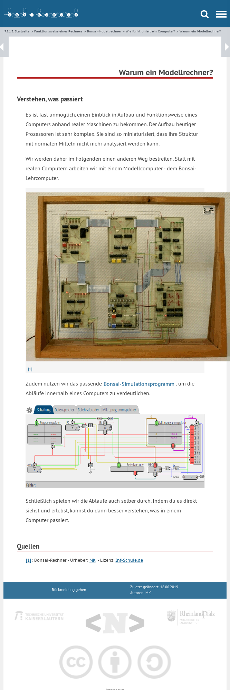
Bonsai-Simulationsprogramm (139, 383)
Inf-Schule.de (129, 560)
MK (92, 560)
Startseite (22, 31)
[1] (30, 369)
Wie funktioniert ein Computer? (150, 31)
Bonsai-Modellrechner (104, 31)
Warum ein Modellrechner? (200, 31)
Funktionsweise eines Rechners (58, 31)
